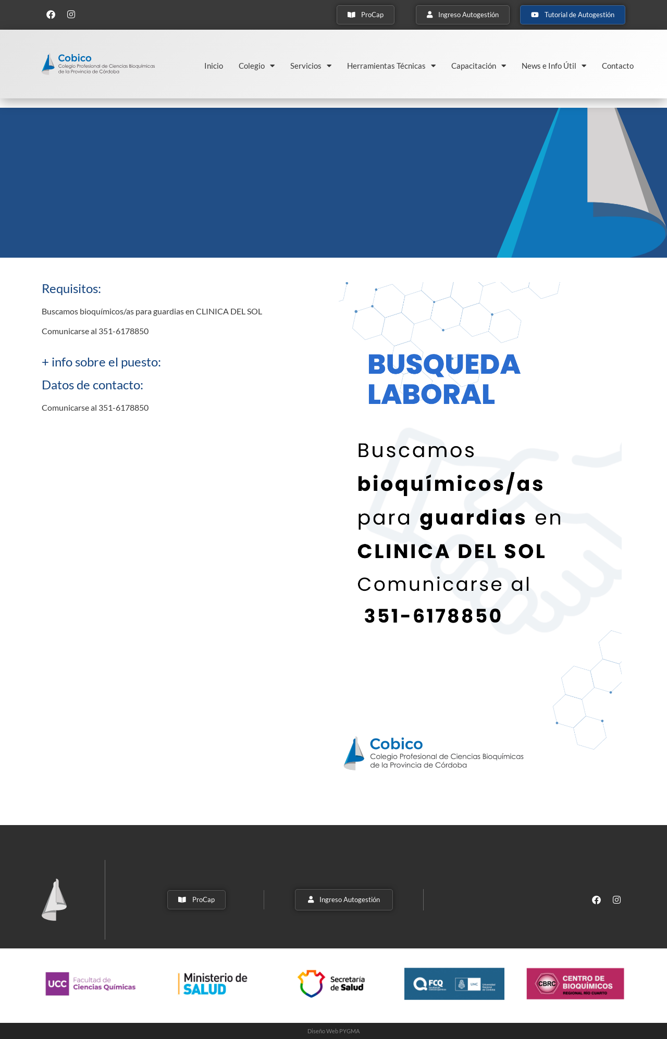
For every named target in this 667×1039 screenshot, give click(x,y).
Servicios (310, 66)
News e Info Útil (554, 66)
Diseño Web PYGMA (333, 1031)
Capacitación (478, 66)
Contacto (618, 65)
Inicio (213, 65)
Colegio (257, 66)
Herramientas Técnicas (391, 66)
